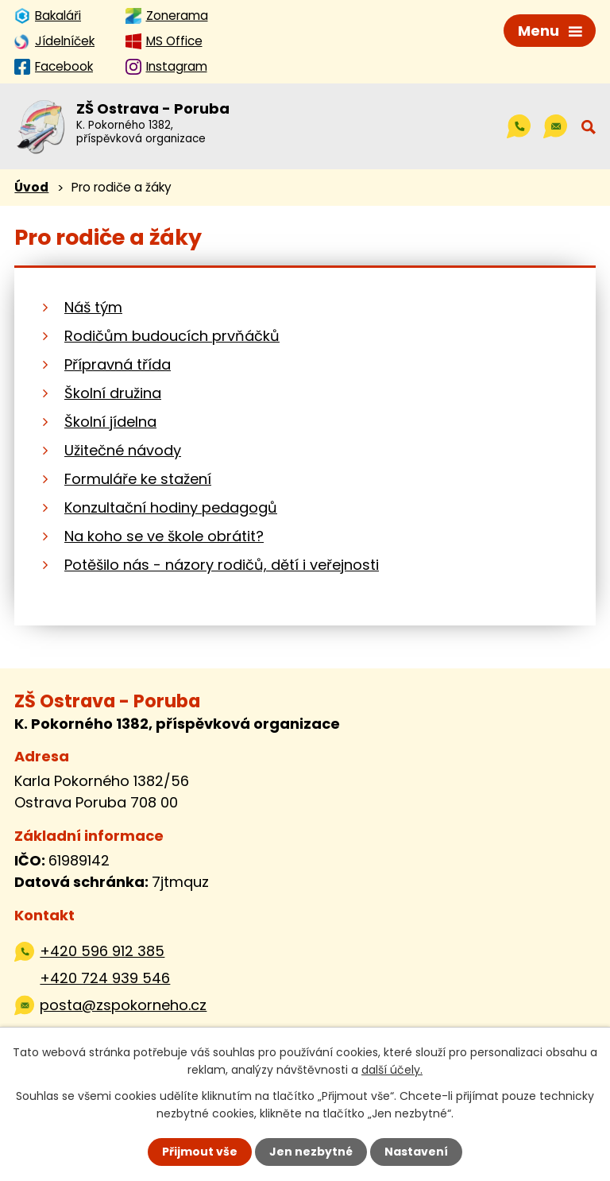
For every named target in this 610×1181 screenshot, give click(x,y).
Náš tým (93, 307)
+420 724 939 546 (105, 978)
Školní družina (112, 393)
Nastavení (416, 1152)
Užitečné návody (122, 450)
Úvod (31, 187)
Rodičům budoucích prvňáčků (172, 336)
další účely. (392, 1070)
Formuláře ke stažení (137, 479)
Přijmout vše (199, 1152)
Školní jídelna (110, 422)
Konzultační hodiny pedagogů (170, 507)
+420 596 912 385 (102, 951)
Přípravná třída (117, 364)
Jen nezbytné (311, 1152)
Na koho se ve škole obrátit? (164, 536)
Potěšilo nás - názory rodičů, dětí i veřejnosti (221, 565)
